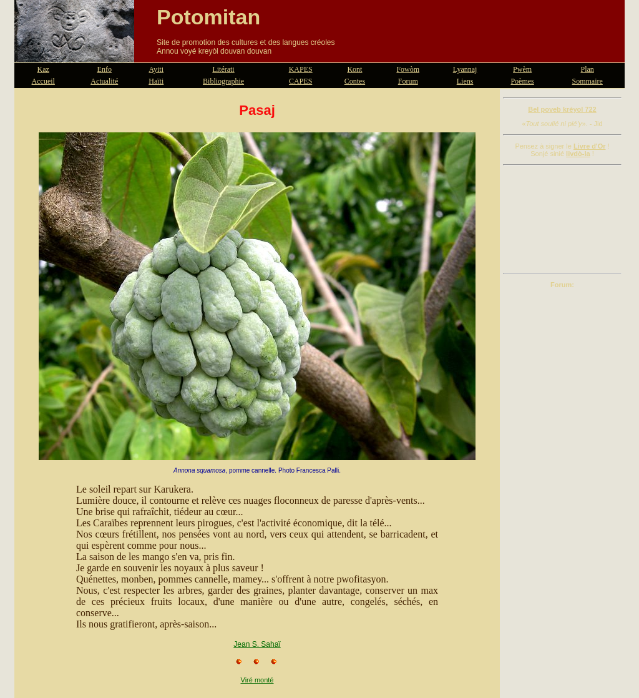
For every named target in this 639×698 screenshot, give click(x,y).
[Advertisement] (562, 219)
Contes (354, 81)
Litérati (223, 69)
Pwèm (522, 69)
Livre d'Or (589, 146)
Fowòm (407, 69)
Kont (354, 69)
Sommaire (587, 81)
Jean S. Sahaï (256, 644)
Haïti (156, 81)
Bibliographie (223, 81)
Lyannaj (465, 69)
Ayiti (156, 69)
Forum (408, 81)
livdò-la (578, 153)
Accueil (43, 81)
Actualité (104, 81)
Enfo (104, 69)
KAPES (301, 69)
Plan (587, 69)
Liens (465, 81)
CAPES (300, 81)
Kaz (43, 69)
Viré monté (257, 680)
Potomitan (208, 17)
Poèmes (522, 81)
